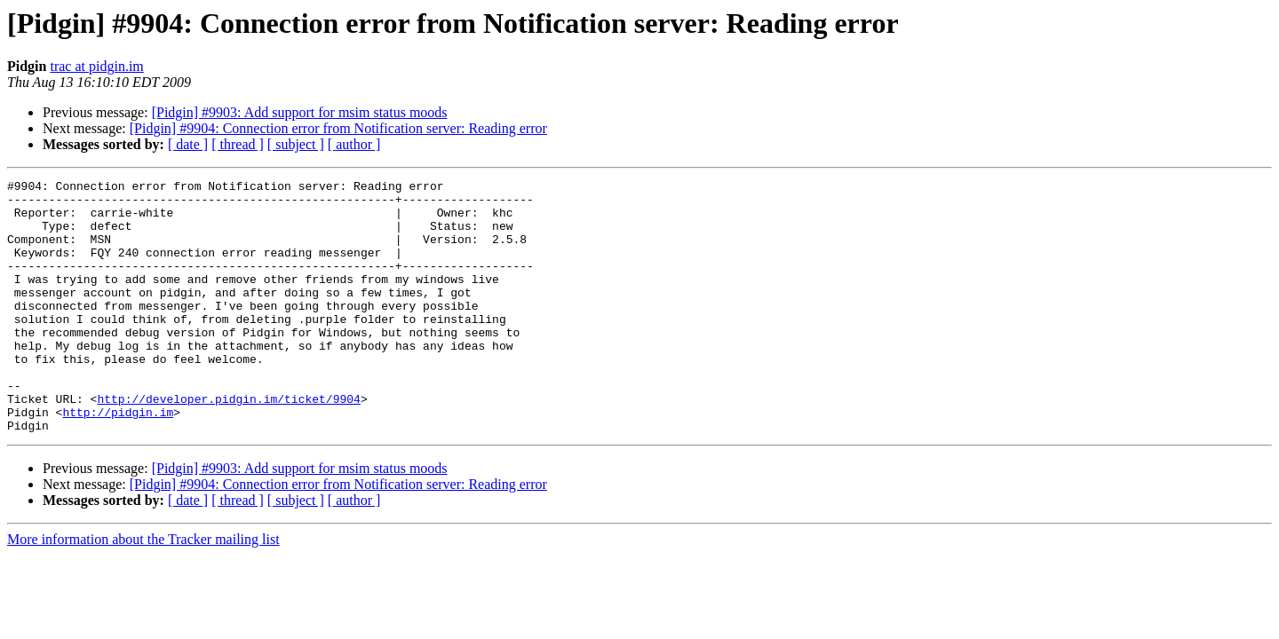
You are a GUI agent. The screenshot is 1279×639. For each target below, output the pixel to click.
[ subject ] (295, 144)
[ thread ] (237, 144)
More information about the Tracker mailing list (143, 589)
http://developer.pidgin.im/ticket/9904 (228, 444)
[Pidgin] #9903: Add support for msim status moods (300, 112)
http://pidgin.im (117, 460)
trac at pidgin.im (96, 66)
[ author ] (354, 144)
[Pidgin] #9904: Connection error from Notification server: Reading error (338, 128)
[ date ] (188, 144)
